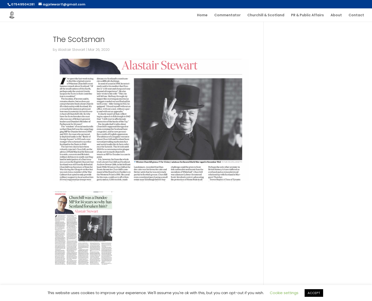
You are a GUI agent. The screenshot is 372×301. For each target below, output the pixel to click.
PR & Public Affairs (307, 15)
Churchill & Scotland (265, 15)
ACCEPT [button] (314, 293)
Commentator (227, 15)
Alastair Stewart (71, 49)
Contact (356, 15)
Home (202, 15)
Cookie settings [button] (284, 292)
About (336, 15)
